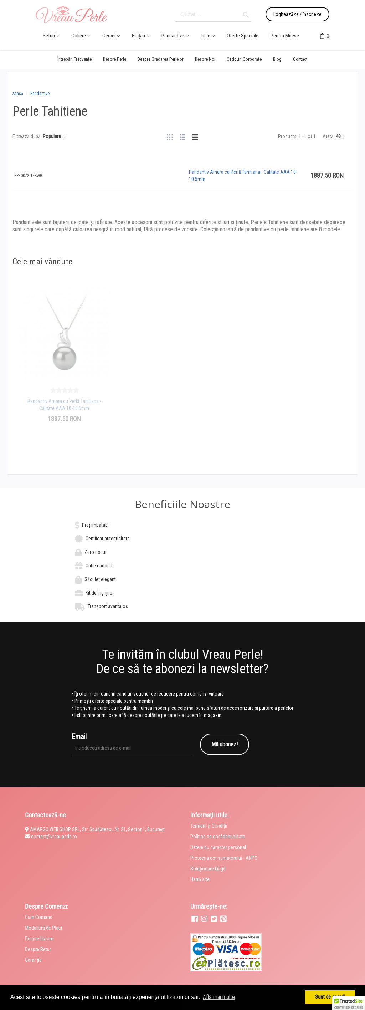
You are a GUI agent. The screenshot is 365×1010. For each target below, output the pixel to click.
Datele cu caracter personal (218, 847)
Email (79, 736)
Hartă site (200, 879)
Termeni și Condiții (208, 826)
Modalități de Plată (43, 928)
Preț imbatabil (96, 525)
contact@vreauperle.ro (54, 836)
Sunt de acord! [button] (330, 997)
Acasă (17, 93)
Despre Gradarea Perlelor (161, 59)
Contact (300, 59)
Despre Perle (114, 59)
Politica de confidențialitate (217, 836)
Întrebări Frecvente (74, 59)
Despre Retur (38, 949)
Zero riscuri (96, 552)
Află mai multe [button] (219, 997)
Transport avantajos (108, 606)
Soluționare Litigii (207, 869)
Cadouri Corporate (244, 59)
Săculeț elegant (100, 579)
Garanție (33, 960)
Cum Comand (38, 917)
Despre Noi (205, 59)
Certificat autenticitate (108, 538)
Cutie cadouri (99, 566)
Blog (277, 59)
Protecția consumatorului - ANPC (223, 858)
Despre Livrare (39, 938)
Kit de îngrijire (99, 593)
